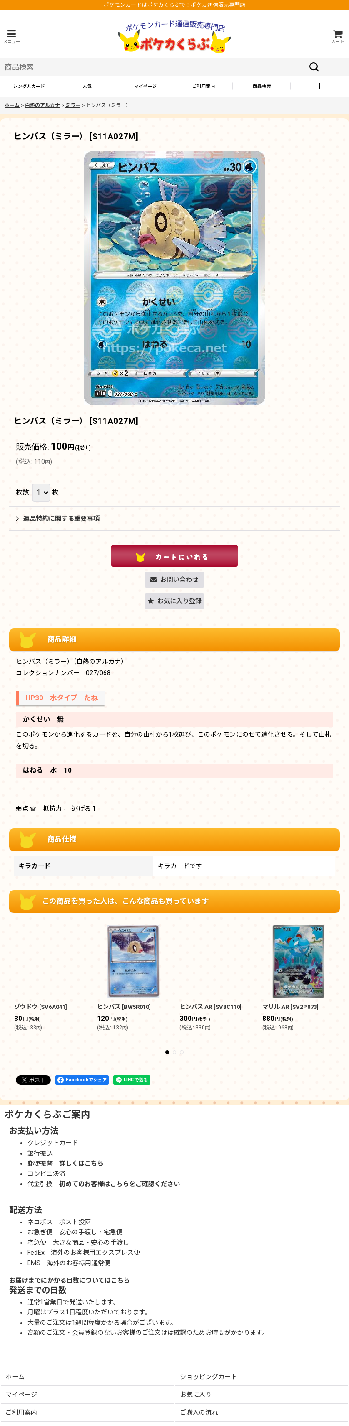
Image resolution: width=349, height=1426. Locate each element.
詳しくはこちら (81, 1163)
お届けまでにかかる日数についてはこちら (69, 1280)
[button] (11, 37)
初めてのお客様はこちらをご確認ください (119, 1183)
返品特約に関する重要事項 (58, 518)
